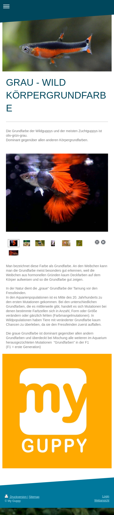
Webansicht (101, 500)
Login (105, 496)
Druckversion (16, 497)
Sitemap (34, 497)
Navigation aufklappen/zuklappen (57, 6)
